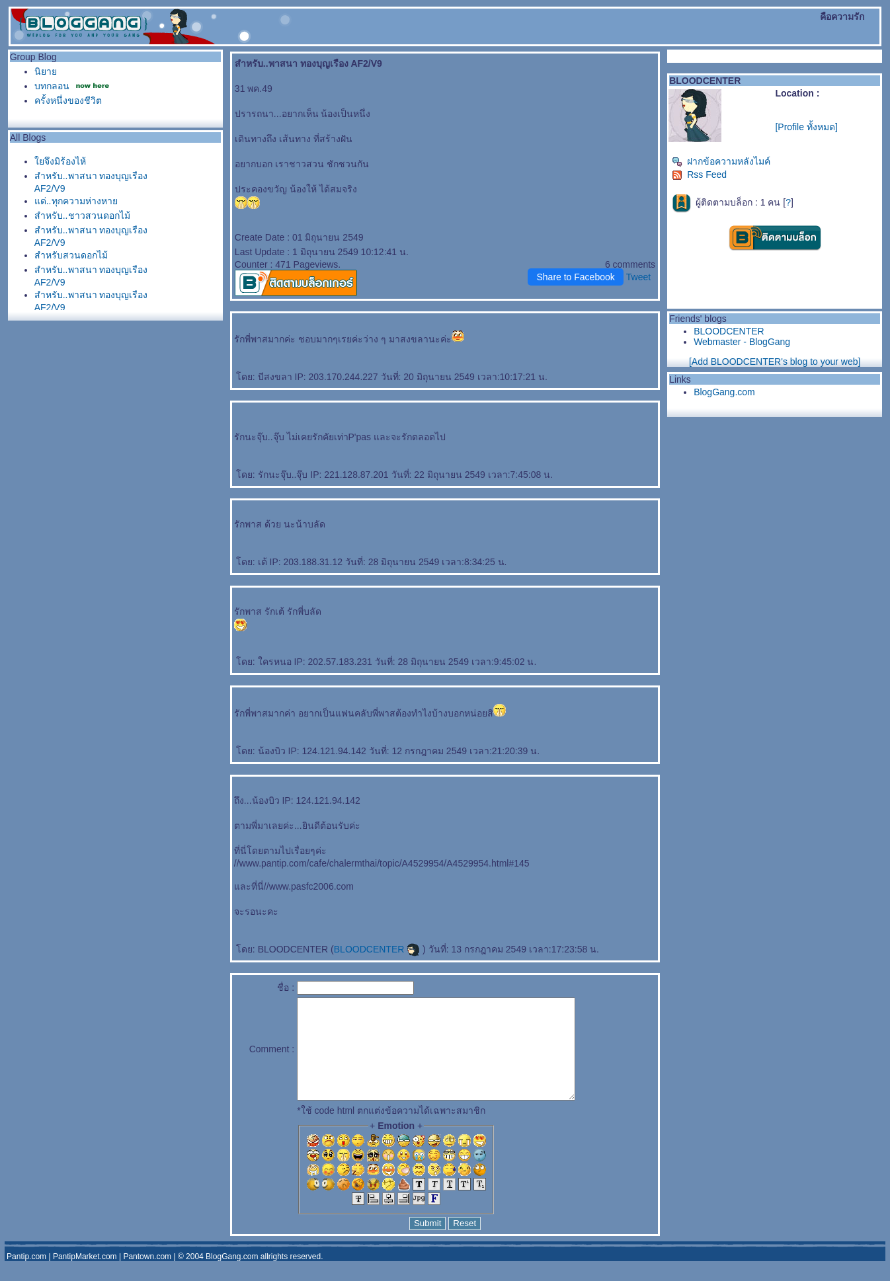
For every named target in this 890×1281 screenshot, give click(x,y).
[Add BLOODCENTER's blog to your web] (774, 361)
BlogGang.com (724, 392)
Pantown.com (147, 1276)
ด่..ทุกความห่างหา (76, 201)
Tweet (638, 277)
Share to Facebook (575, 277)
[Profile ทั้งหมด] (806, 127)
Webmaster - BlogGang (742, 341)
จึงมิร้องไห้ (60, 161)
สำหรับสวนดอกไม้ (71, 255)
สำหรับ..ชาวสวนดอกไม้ (82, 215)
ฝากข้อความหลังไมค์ (721, 161)
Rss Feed (699, 174)
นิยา (45, 71)
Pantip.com (26, 1276)
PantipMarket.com (85, 1276)
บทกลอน (51, 86)
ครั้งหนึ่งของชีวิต (68, 100)
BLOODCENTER (377, 949)
